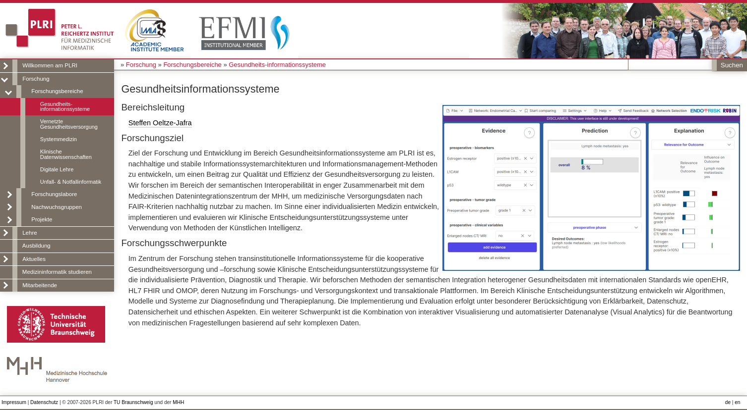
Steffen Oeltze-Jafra (160, 123)
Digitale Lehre (57, 169)
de (728, 402)
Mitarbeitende (39, 285)
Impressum (13, 402)
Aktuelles (34, 259)
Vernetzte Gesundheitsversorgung (69, 124)
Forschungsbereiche (57, 91)
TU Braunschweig (133, 402)
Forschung (35, 79)
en (737, 402)
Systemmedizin (58, 139)
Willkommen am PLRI (49, 65)
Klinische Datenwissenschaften (66, 154)
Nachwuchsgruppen (56, 207)
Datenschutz (44, 402)
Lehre (29, 233)
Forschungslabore (54, 194)
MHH (178, 402)
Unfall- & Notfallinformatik (70, 182)
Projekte (41, 219)
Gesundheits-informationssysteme (65, 106)
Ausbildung (36, 246)
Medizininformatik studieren (57, 272)
